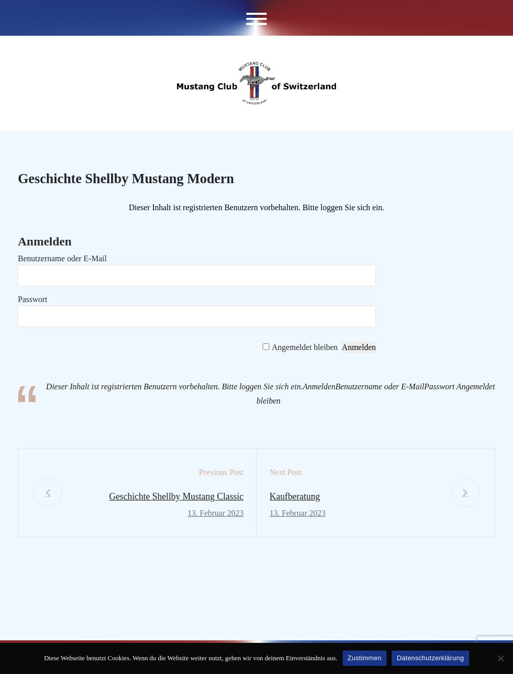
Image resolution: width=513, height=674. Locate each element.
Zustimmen (365, 658)
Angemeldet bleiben (305, 347)
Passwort (32, 299)
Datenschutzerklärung (430, 658)
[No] (500, 658)
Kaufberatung (295, 496)
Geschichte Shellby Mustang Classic (176, 496)
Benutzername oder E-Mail (62, 258)
